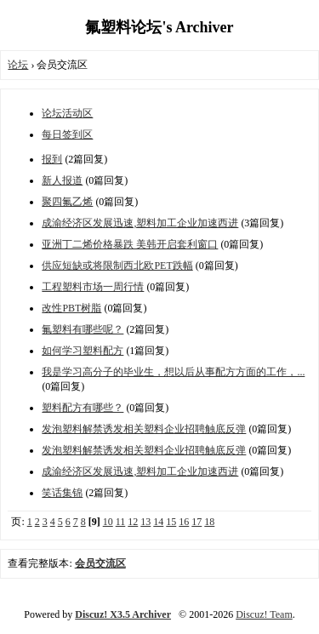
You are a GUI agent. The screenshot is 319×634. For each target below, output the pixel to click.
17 (196, 522)
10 (108, 522)
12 (133, 522)
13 (145, 522)
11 (121, 522)
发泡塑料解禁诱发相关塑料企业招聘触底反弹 (144, 429)
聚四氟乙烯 (67, 202)
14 (158, 522)
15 (171, 522)
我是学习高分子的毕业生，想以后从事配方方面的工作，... (173, 372)
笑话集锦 (62, 493)
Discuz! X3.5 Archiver (123, 614)
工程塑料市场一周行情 (93, 287)
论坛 (18, 65)
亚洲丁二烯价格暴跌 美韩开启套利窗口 (130, 244)
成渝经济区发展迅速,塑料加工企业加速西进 (140, 223)
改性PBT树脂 (71, 308)
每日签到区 (67, 134)
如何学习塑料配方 (82, 351)
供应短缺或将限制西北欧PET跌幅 (117, 265)
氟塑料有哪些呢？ (82, 329)
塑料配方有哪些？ (82, 408)
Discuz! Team (264, 614)
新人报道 (62, 180)
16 (184, 522)
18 (209, 522)
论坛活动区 (67, 113)
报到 (52, 159)
